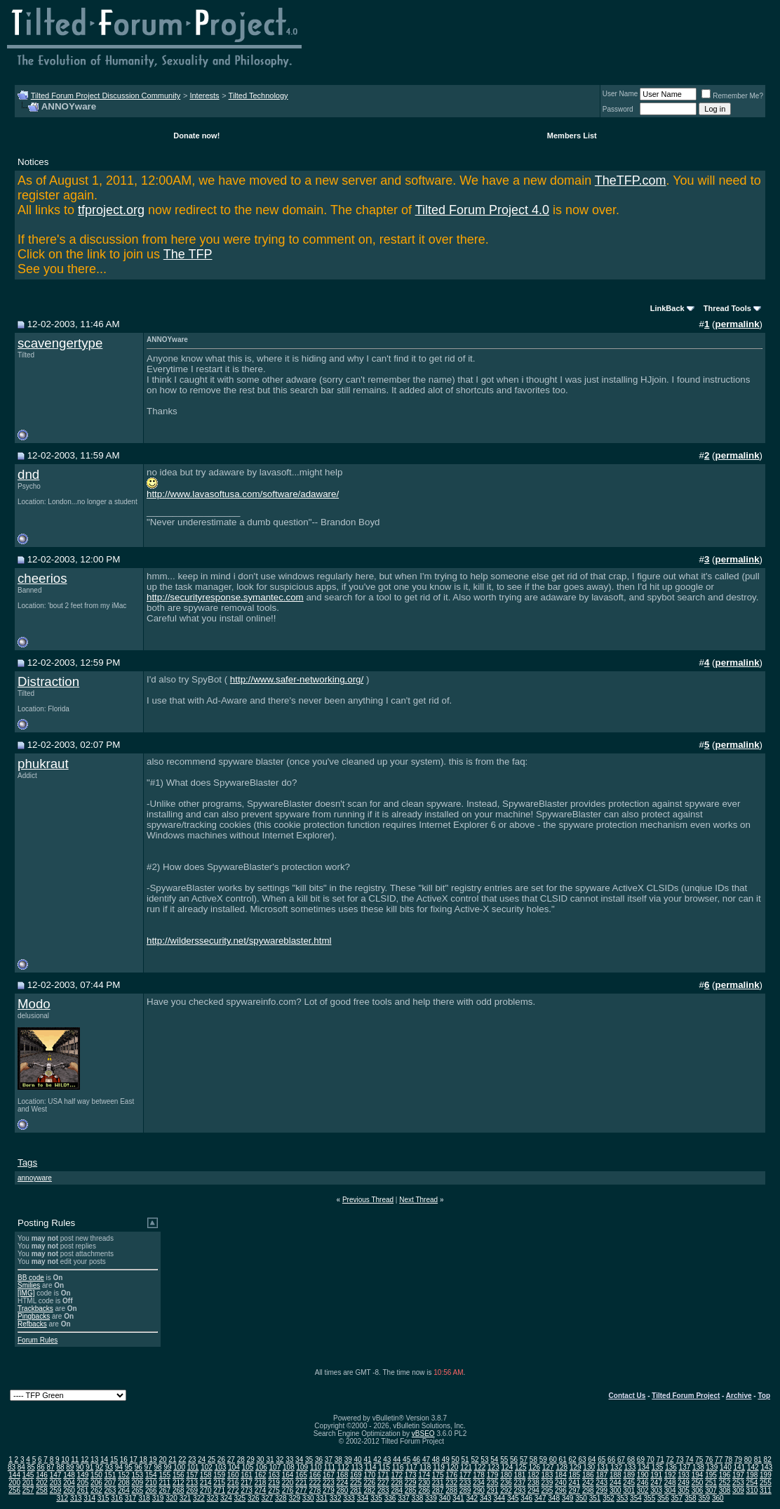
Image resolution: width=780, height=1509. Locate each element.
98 (157, 1467)
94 (119, 1467)
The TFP (188, 254)
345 (513, 1498)
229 (411, 1483)
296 (561, 1490)
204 (69, 1483)
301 (629, 1490)
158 (206, 1475)
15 (114, 1459)
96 (138, 1467)
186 (588, 1475)
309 (738, 1490)
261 (83, 1490)
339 (431, 1498)
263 (110, 1490)
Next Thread (418, 1200)
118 (425, 1467)
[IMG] (26, 1293)
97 (148, 1467)
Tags (27, 1162)
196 (725, 1475)
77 (718, 1459)
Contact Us (627, 1395)
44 (397, 1459)
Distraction (48, 681)
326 (254, 1498)
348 (554, 1498)
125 (521, 1467)
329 (294, 1498)
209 (137, 1483)
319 (158, 1498)
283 (383, 1490)
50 (455, 1459)
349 (568, 1498)
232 (451, 1483)
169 (356, 1475)
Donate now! (196, 135)
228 (397, 1483)
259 (56, 1490)
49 (446, 1459)
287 (438, 1490)
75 (699, 1459)
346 (526, 1498)
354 (636, 1498)
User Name (620, 94)
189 (629, 1475)
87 (51, 1467)
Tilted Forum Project (686, 1395)
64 (592, 1459)
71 (660, 1459)
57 (523, 1459)
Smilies (29, 1285)
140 (726, 1467)
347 (540, 1498)
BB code (31, 1277)
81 (758, 1459)
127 (548, 1467)
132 (616, 1467)
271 (219, 1490)
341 (458, 1498)
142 (753, 1467)
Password (618, 109)
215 (219, 1483)
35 (309, 1459)
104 (234, 1467)
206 (96, 1483)
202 (42, 1483)
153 (137, 1475)
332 (336, 1498)
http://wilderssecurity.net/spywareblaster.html (239, 940)
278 (315, 1490)
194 (698, 1475)
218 (261, 1483)
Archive (739, 1395)
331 (322, 1498)
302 (643, 1490)
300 (615, 1490)
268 (178, 1490)
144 (14, 1475)
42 (377, 1459)
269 (192, 1490)
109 (303, 1467)
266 (151, 1490)
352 (608, 1498)
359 (704, 1498)
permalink (737, 324)
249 (684, 1483)
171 (383, 1475)
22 (182, 1459)
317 (131, 1498)
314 (89, 1498)
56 (514, 1459)
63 (582, 1459)
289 (465, 1490)
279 (329, 1490)
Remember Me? (732, 96)
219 (274, 1483)
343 (486, 1498)
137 (685, 1467)
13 (94, 1459)
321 (185, 1498)
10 (65, 1459)
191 (656, 1475)
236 (506, 1483)
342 (472, 1498)
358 (691, 1498)
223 (329, 1483)
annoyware (35, 1178)
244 (615, 1483)
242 (588, 1483)
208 (124, 1483)
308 (725, 1490)
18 (143, 1459)
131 (603, 1467)
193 (684, 1475)
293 (520, 1490)
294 (533, 1490)
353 (622, 1498)
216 (233, 1483)
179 (493, 1475)
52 (474, 1459)
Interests (204, 95)
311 (766, 1490)
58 (533, 1459)
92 (99, 1467)
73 (679, 1459)
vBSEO (423, 1433)
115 (384, 1467)
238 (533, 1483)
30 (260, 1459)
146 (42, 1475)
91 (89, 1467)
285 (411, 1490)
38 (338, 1459)
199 (766, 1475)
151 (110, 1475)
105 (248, 1467)
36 (319, 1459)
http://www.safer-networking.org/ (296, 679)
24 (202, 1459)
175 (438, 1475)
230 (424, 1483)
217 (247, 1483)
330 (308, 1498)
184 (561, 1475)
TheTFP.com (630, 180)
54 (494, 1459)
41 (367, 1459)
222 (315, 1483)
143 (766, 1467)
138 (698, 1467)
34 (299, 1459)
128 (561, 1467)
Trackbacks (35, 1308)
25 (211, 1459)
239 (547, 1483)
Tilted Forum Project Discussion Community (106, 95)
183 (547, 1475)
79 (738, 1459)
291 (493, 1490)
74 (689, 1459)
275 (274, 1490)
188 (615, 1475)
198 (752, 1475)
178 (479, 1475)
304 (670, 1490)
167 (329, 1475)
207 (110, 1483)
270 (206, 1490)
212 (178, 1483)
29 (251, 1459)
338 (418, 1498)
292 (506, 1490)
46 (416, 1459)
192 (670, 1475)
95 (129, 1467)
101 (193, 1467)
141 (740, 1467)
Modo (34, 1003)
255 (766, 1483)
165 (301, 1475)
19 (153, 1459)
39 (348, 1459)
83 (11, 1467)
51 (465, 1459)
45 (406, 1459)
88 (60, 1467)
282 (369, 1490)
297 (574, 1490)
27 (231, 1459)
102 (207, 1467)
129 (575, 1467)
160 (233, 1475)
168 (343, 1475)
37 (328, 1459)
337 (404, 1498)
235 (493, 1483)
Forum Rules (38, 1340)
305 (684, 1490)
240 (561, 1483)
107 (275, 1467)
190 (643, 1475)
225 (356, 1483)
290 (479, 1490)
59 (543, 1459)
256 (14, 1490)
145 (28, 1475)
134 (644, 1467)
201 (28, 1483)
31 (270, 1459)
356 (663, 1498)
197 (738, 1475)
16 (124, 1459)
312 (62, 1498)
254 (752, 1483)
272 (233, 1490)
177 (465, 1475)
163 (274, 1475)
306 (698, 1490)
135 (658, 1467)
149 (83, 1475)
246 (643, 1483)
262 (96, 1490)
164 (288, 1475)
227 (383, 1483)
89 (70, 1467)
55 (504, 1459)
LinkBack (667, 308)
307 (711, 1490)
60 (553, 1459)
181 (520, 1475)
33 (289, 1459)
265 (137, 1490)
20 (162, 1459)
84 (21, 1467)
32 (279, 1459)
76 (709, 1459)
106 (261, 1467)
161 (247, 1475)
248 (670, 1483)
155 (164, 1475)
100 (179, 1467)
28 (241, 1459)
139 (712, 1467)
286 (424, 1490)
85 (31, 1467)
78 (728, 1459)
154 (151, 1475)
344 (499, 1498)
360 (718, 1498)
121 (466, 1467)
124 (507, 1467)
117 (411, 1467)
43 (387, 1459)
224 (343, 1483)
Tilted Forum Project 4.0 (482, 210)
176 (451, 1475)
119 (439, 1467)
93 (109, 1467)
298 (588, 1490)
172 (397, 1475)
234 (479, 1483)
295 (547, 1490)
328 (281, 1498)
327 (267, 1498)
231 (438, 1483)
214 (206, 1483)
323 (213, 1498)
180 (506, 1475)
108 (289, 1467)
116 (398, 1467)
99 (167, 1467)
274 (261, 1490)
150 (96, 1475)
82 (768, 1459)
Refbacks (32, 1324)
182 (533, 1475)
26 (221, 1459)
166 (315, 1475)
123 (493, 1467)
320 (171, 1498)
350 (581, 1498)
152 (124, 1475)
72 (670, 1459)
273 (247, 1490)
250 (698, 1483)
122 (480, 1467)
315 (103, 1498)
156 (178, 1475)
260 (69, 1490)
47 (426, 1459)
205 (83, 1483)
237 (520, 1483)
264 (124, 1490)
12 (84, 1459)
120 (453, 1467)
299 (601, 1490)
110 (316, 1467)
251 (711, 1483)
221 (301, 1483)
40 (358, 1459)
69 (641, 1459)
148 (69, 1475)
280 (343, 1490)
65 (601, 1459)
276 (288, 1490)
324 (226, 1498)
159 (219, 1475)
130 (589, 1467)
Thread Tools (727, 308)
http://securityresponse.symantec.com (225, 597)
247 (656, 1483)
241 (574, 1483)
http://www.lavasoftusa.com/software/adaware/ (243, 494)
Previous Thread (368, 1200)
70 (650, 1459)
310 (752, 1490)
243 (601, 1483)
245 (629, 1483)
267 (164, 1490)
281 (356, 1490)
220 (288, 1483)
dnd (28, 474)
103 (221, 1467)
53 (484, 1459)
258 (42, 1490)
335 (376, 1498)
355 (650, 1498)
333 (349, 1498)
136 (671, 1467)
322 (199, 1498)
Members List (572, 135)
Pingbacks (34, 1316)
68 (631, 1459)
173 (411, 1475)
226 (369, 1483)
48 (436, 1459)
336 (390, 1498)
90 (79, 1467)
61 (563, 1459)
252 (725, 1483)
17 (133, 1459)
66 (611, 1459)
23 (192, 1459)
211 (164, 1483)
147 (56, 1475)
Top (764, 1395)
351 (595, 1498)
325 (240, 1498)
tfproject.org (111, 210)
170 (369, 1475)
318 (144, 1498)
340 (445, 1498)
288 (451, 1490)
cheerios (42, 578)
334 (363, 1498)
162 (261, 1475)
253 (738, 1483)
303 (656, 1490)
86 (41, 1467)
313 (76, 1498)
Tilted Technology (258, 95)
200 (14, 1483)
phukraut (43, 763)
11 (75, 1459)
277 (301, 1490)
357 (677, 1498)
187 (601, 1475)
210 (151, 1483)
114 (371, 1467)
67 (621, 1459)
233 (465, 1483)
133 (630, 1467)
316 (117, 1498)
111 (329, 1467)
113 (357, 1467)
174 (424, 1475)
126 (534, 1467)
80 (748, 1459)
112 (343, 1467)
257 (28, 1490)
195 (711, 1475)
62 (572, 1459)
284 (397, 1490)
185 (574, 1475)
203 (56, 1483)
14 (104, 1459)
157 (192, 1475)
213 (192, 1483)
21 (172, 1459)
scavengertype (60, 343)
